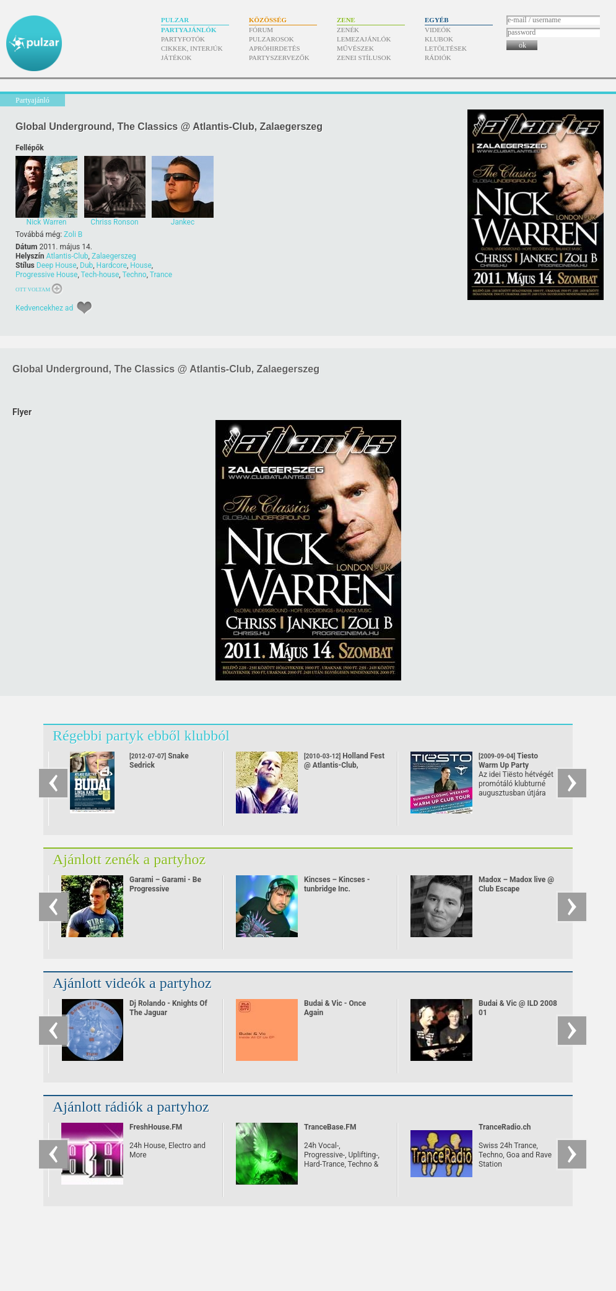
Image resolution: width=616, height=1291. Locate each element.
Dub (86, 265)
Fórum (261, 29)
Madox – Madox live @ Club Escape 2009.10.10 (516, 889)
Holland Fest (344, 765)
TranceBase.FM (330, 1127)
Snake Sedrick (159, 770)
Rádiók (438, 57)
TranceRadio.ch (505, 1127)
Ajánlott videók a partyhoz (132, 983)
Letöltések (446, 48)
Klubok (439, 39)
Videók (438, 29)
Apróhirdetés (274, 48)
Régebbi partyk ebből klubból (141, 735)
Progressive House (46, 274)
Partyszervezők (279, 57)
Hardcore (112, 265)
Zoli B (73, 234)
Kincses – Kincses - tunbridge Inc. (337, 884)
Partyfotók (183, 39)
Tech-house (100, 274)
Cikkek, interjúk (192, 48)
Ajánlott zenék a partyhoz (129, 859)
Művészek (355, 48)
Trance (161, 274)
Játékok (176, 57)
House (141, 265)
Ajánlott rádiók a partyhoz (131, 1107)
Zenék (348, 29)
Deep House (57, 265)
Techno (134, 274)
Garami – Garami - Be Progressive (165, 884)
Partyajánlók (188, 29)
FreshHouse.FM (155, 1127)
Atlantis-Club (67, 256)
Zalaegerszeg (114, 256)
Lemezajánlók (364, 39)
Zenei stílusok (364, 57)
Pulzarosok (271, 39)
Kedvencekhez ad (44, 308)
